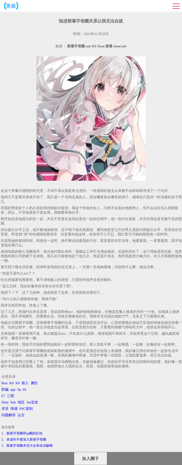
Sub (13, 402)
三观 (10, 396)
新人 (25, 383)
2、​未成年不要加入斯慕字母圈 (23, 439)
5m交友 (32, 402)
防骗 (5, 389)
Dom (5, 402)
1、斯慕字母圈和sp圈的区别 (21, 433)
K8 (11, 383)
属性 (34, 383)
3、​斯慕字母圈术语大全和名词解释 (27, 445)
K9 (17, 383)
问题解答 (8, 415)
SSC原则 (26, 409)
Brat (4, 383)
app (13, 389)
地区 (21, 402)
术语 (5, 409)
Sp (19, 389)
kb (24, 389)
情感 (14, 409)
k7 (3, 396)
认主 (21, 415)
